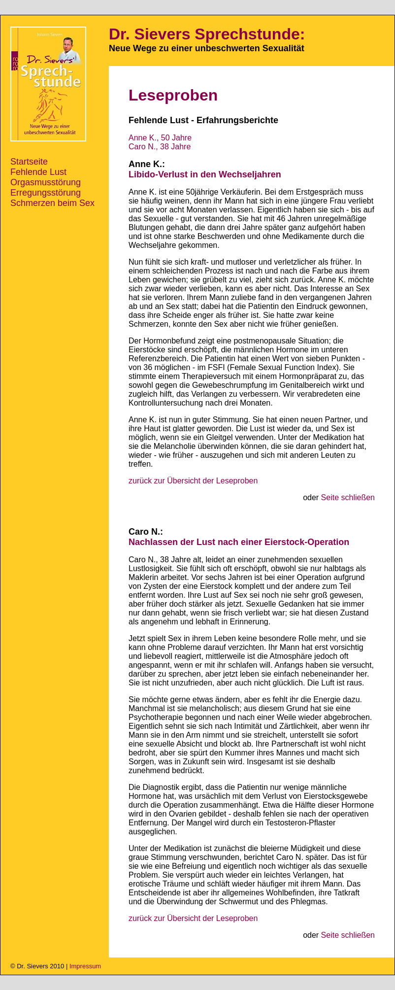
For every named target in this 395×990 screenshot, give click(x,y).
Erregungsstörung (45, 193)
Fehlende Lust (38, 172)
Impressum (85, 966)
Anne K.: (147, 164)
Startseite (29, 162)
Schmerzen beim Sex (52, 203)
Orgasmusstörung (45, 182)
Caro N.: (146, 532)
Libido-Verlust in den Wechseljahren (205, 174)
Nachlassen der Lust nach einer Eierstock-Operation (239, 542)
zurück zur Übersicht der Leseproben (193, 481)
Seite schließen (348, 497)
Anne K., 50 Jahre (160, 138)
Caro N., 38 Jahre (160, 146)
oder (339, 497)
